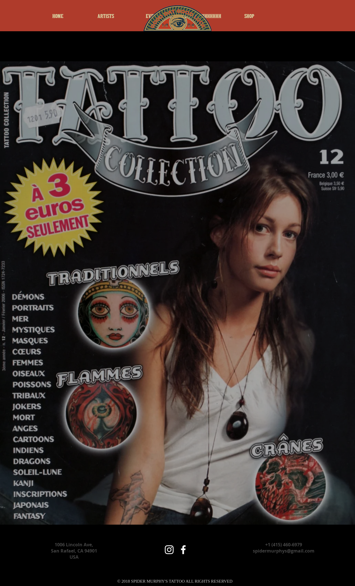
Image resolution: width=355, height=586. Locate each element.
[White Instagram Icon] (169, 550)
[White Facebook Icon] (183, 550)
